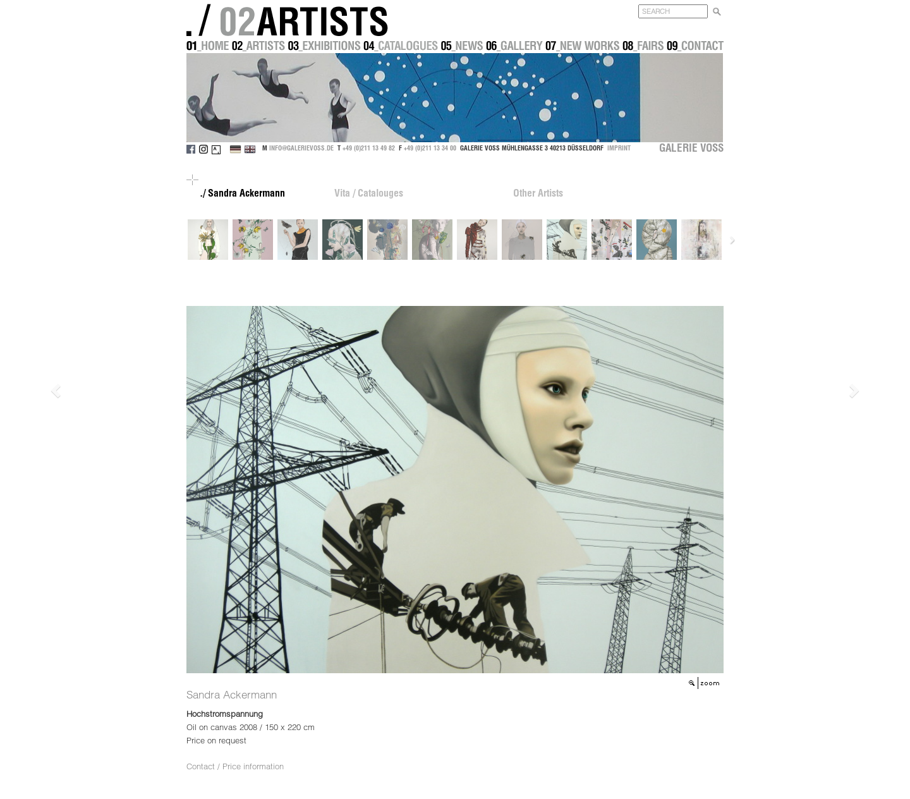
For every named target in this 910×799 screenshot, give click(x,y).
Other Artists (538, 192)
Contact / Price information (235, 766)
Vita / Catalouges (368, 192)
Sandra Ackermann (231, 694)
